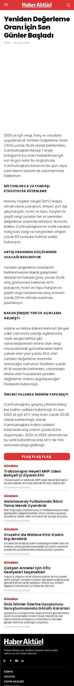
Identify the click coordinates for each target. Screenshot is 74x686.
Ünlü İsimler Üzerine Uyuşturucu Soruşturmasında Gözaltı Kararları (37, 577)
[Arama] (66, 669)
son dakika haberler (32, 621)
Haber (7, 621)
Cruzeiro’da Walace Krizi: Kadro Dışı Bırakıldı (34, 507)
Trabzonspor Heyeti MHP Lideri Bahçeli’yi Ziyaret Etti (32, 444)
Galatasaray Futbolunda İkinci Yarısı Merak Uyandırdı (33, 474)
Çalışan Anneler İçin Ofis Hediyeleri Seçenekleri (27, 541)
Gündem (11, 437)
